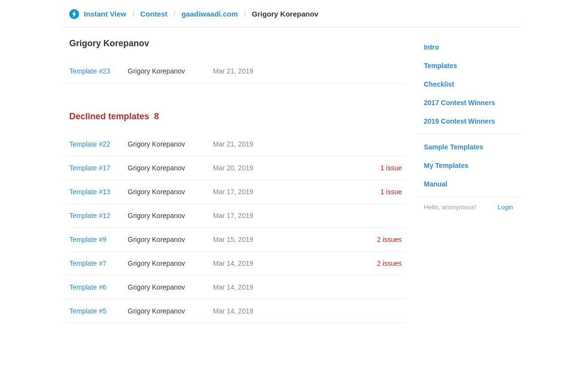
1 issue (391, 168)
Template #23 (89, 71)
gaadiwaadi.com (209, 14)
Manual (435, 184)
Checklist (439, 84)
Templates (440, 66)
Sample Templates (454, 147)
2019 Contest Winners (459, 121)
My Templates (446, 165)
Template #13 (89, 192)
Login (505, 207)
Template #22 (89, 144)
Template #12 (89, 216)
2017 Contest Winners (459, 103)
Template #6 (87, 287)
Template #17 (89, 168)
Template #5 (87, 311)
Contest (154, 14)
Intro (431, 47)
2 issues (389, 239)
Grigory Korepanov (156, 71)
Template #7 (87, 263)
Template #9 (87, 239)
